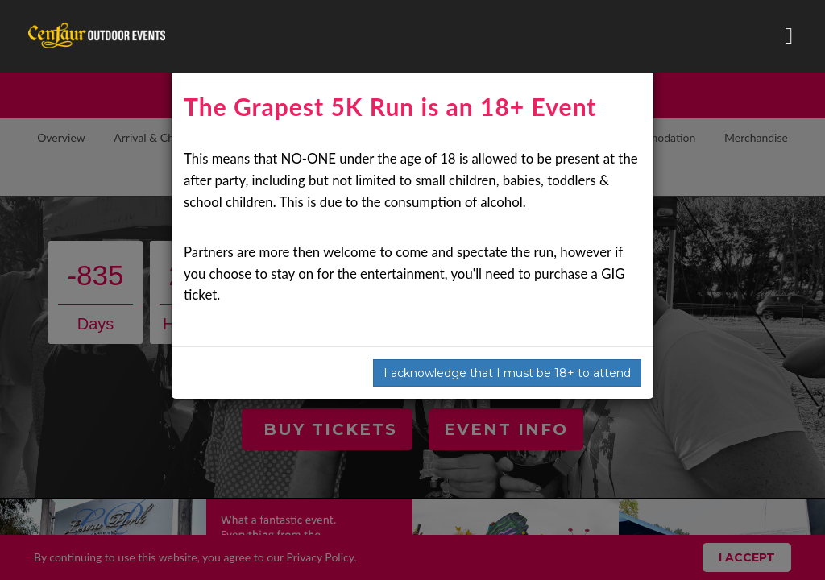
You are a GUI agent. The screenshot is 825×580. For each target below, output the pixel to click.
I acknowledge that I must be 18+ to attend (507, 373)
